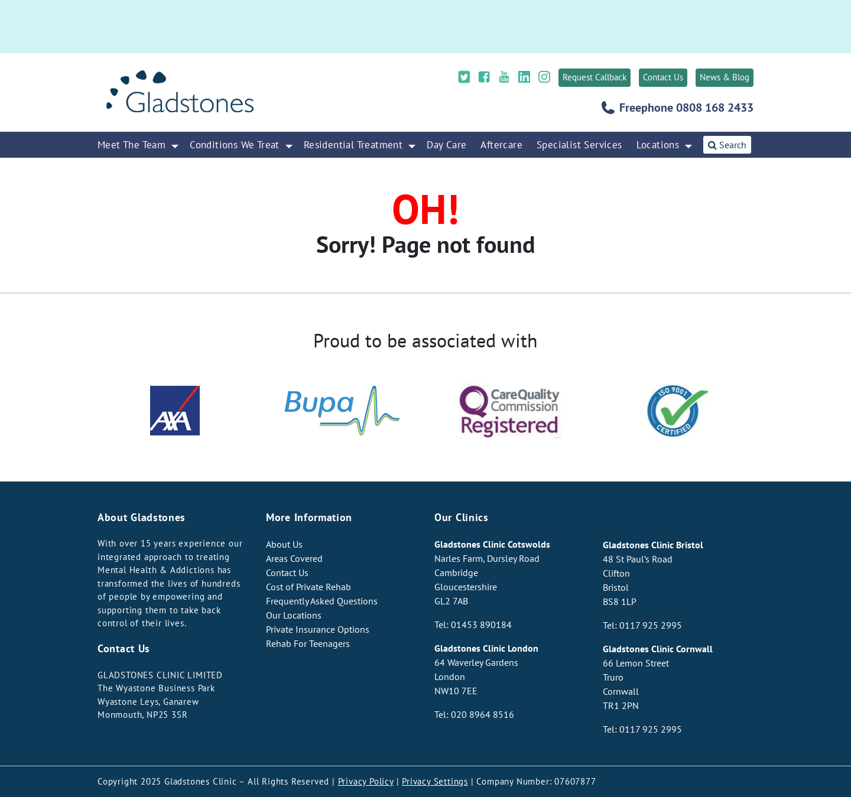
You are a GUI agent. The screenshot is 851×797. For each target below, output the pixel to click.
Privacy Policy (366, 781)
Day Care (446, 144)
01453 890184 (481, 624)
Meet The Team (131, 144)
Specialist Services (579, 144)
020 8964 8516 (482, 714)
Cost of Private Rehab (308, 587)
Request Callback (594, 77)
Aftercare (501, 144)
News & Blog (724, 77)
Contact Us (663, 77)
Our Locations (293, 615)
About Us (284, 544)
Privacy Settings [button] (435, 781)
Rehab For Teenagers (308, 643)
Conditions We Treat (235, 144)
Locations (658, 144)
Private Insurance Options (317, 629)
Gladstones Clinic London (486, 648)
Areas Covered (294, 558)
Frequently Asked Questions (322, 601)
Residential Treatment (353, 144)
